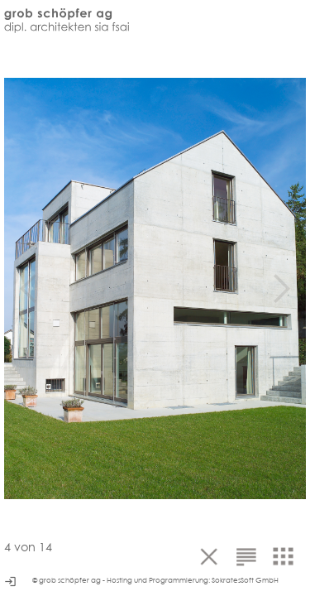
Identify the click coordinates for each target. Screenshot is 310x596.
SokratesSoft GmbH (245, 580)
